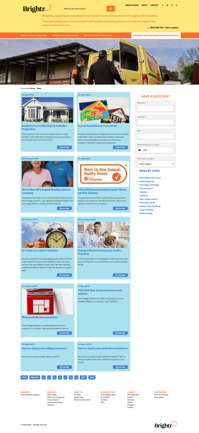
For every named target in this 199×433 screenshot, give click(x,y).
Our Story (77, 394)
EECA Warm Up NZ (147, 202)
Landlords (143, 195)
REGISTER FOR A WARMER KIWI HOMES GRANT (156, 35)
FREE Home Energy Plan (56, 397)
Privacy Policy (159, 397)
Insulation (143, 192)
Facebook (130, 399)
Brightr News (132, 5)
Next (83, 377)
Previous (35, 377)
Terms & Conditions (161, 394)
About (144, 5)
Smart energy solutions (148, 199)
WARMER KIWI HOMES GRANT (65, 35)
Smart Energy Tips (146, 181)
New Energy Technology (149, 184)
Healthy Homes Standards (150, 206)
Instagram (131, 405)
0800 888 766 (155, 27)
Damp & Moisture (146, 209)
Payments (50, 405)
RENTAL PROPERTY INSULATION (98, 35)
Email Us (130, 397)
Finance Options (146, 188)
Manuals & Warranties (82, 399)
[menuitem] (33, 88)
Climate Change (145, 213)
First (24, 377)
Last (92, 377)
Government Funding (54, 402)
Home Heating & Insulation (34, 35)
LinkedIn (130, 407)
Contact (154, 5)
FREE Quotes (52, 394)
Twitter (129, 402)
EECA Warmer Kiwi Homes (150, 177)
